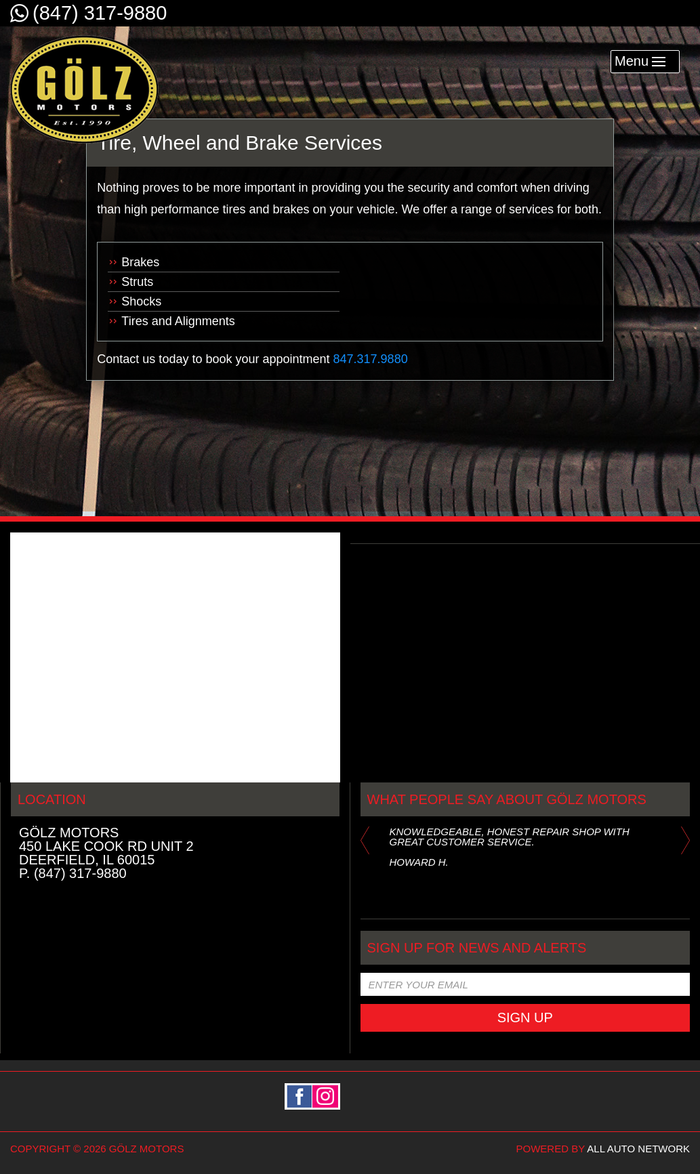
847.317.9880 (370, 359)
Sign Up (525, 1017)
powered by (603, 1148)
